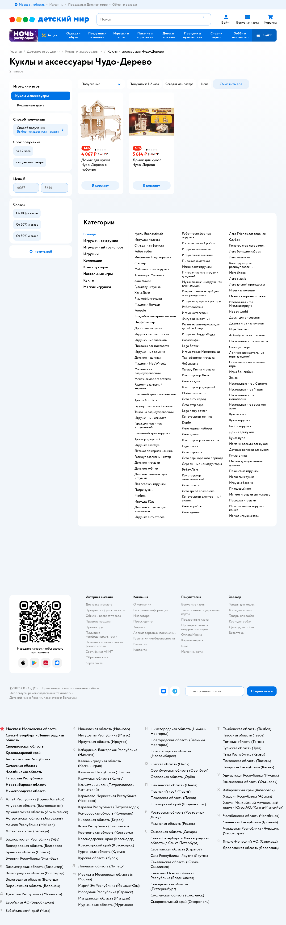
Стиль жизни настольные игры (247, 364)
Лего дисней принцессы (247, 284)
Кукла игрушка (239, 420)
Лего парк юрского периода (202, 458)
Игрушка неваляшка (196, 249)
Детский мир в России (25, 698)
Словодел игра (239, 347)
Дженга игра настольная (246, 323)
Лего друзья (190, 434)
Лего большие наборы (245, 251)
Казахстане (51, 698)
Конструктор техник (197, 417)
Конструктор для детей (198, 387)
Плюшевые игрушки (244, 471)
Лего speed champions (198, 491)
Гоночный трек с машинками (155, 394)
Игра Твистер (238, 329)
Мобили (141, 496)
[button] (264, 35)
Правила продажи (99, 621)
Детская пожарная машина (153, 451)
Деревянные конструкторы (202, 464)
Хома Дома (142, 293)
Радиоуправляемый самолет (155, 406)
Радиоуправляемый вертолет (148, 386)
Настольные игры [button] (98, 273)
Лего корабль (192, 506)
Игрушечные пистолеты (152, 334)
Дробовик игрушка (148, 328)
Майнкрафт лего (194, 393)
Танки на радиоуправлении (154, 412)
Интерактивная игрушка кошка (246, 508)
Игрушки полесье (147, 240)
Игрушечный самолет (150, 418)
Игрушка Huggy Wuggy (198, 334)
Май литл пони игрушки (152, 269)
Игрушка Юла (144, 502)
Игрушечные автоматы (151, 340)
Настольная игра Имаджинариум (241, 304)
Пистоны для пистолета (152, 346)
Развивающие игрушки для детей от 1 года (201, 326)
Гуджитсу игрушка (147, 287)
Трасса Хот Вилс (146, 400)
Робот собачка (192, 307)
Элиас (233, 378)
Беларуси (70, 698)
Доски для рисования (244, 318)
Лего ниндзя (191, 381)
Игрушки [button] (91, 254)
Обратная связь (97, 657)
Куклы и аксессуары (81, 51)
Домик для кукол (241, 432)
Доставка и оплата (99, 604)
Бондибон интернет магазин (155, 316)
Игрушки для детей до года (201, 301)
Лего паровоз (192, 452)
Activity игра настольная (247, 335)
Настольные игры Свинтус (248, 384)
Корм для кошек (240, 610)
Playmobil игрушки (148, 299)
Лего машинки (239, 257)
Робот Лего (190, 470)
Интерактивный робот (198, 243)
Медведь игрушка (241, 477)
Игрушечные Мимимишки (201, 352)
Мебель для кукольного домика (246, 463)
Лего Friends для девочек (247, 234)
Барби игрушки (240, 426)
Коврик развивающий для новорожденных (200, 293)
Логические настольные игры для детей (246, 354)
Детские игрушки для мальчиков (150, 509)
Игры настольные (242, 290)
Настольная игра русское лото (247, 406)
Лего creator (191, 485)
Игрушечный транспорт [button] (103, 247)
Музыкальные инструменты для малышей (202, 284)
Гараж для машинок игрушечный (148, 425)
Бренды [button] (90, 234)
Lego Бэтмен (191, 346)
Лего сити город (194, 399)
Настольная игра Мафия (246, 389)
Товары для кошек (242, 604)
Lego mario (190, 446)
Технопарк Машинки (149, 275)
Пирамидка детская (196, 261)
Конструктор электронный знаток (201, 498)
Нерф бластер (145, 322)
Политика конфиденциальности (101, 635)
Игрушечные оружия (150, 352)
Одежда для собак (241, 627)
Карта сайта (94, 663)
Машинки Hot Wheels (150, 364)
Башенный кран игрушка (152, 433)
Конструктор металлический (193, 477)
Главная (15, 51)
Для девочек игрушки (150, 484)
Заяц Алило (143, 281)
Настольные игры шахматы (248, 341)
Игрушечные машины (197, 255)
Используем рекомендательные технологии (41, 693)
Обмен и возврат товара (103, 616)
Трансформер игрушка (198, 358)
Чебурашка (190, 364)
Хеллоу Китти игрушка (198, 369)
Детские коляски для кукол (249, 450)
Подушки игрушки (242, 500)
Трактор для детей (147, 439)
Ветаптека (236, 633)
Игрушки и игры (26, 86)
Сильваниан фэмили (149, 246)
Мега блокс (237, 273)
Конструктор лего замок (247, 246)
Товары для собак (241, 616)
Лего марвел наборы (197, 428)
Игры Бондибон (241, 372)
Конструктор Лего (195, 375)
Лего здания (190, 512)
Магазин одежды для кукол (248, 444)
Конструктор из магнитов (200, 440)
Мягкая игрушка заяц (244, 516)
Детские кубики (146, 469)
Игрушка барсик (241, 483)
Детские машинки (148, 358)
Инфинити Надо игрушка (153, 257)
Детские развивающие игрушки (151, 476)
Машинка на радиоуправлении (148, 371)
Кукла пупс (237, 438)
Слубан (234, 240)
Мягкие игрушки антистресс (249, 494)
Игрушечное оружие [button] (100, 240)
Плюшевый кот (240, 489)
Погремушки (144, 490)
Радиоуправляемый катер (153, 457)
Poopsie (140, 310)
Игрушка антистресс (149, 517)
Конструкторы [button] (95, 267)
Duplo (186, 423)
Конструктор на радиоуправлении (242, 265)
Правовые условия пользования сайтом (70, 688)
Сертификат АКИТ (99, 652)
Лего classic (237, 279)
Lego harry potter (194, 411)
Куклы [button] (88, 280)
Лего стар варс (192, 405)
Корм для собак (240, 621)
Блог (184, 646)
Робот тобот (143, 251)
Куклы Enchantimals (149, 234)
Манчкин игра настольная (247, 296)
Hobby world (238, 312)
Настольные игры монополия (242, 397)
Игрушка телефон (195, 313)
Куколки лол (238, 414)
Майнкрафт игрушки (197, 267)
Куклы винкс (238, 456)
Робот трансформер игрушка (196, 235)
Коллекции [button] (92, 260)
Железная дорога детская (153, 379)
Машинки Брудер (147, 305)
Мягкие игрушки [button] (97, 287)
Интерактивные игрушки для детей (200, 274)
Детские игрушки (41, 51)
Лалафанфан (191, 340)
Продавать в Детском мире (105, 610)
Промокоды (94, 627)
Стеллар (140, 263)
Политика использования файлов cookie (104, 644)
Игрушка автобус (147, 445)
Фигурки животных (196, 319)
